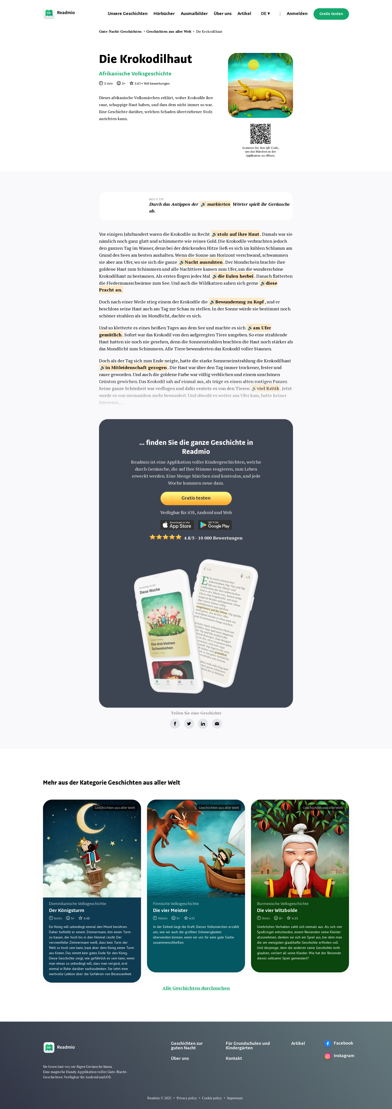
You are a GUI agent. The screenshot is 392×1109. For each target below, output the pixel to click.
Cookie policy (212, 1098)
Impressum (234, 1098)
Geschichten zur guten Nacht (187, 1046)
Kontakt (234, 1058)
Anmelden (297, 13)
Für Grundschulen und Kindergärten (248, 1046)
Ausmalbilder (194, 13)
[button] (265, 14)
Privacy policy (186, 1098)
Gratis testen (331, 14)
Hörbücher (164, 13)
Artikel (244, 13)
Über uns (223, 13)
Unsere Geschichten (128, 13)
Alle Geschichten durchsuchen (196, 988)
